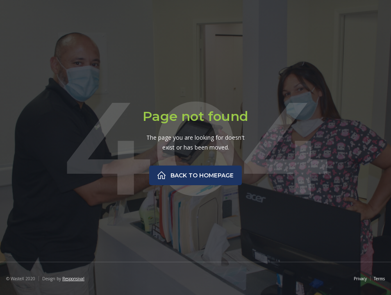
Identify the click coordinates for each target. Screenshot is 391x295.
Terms (379, 278)
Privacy (360, 278)
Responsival (73, 278)
